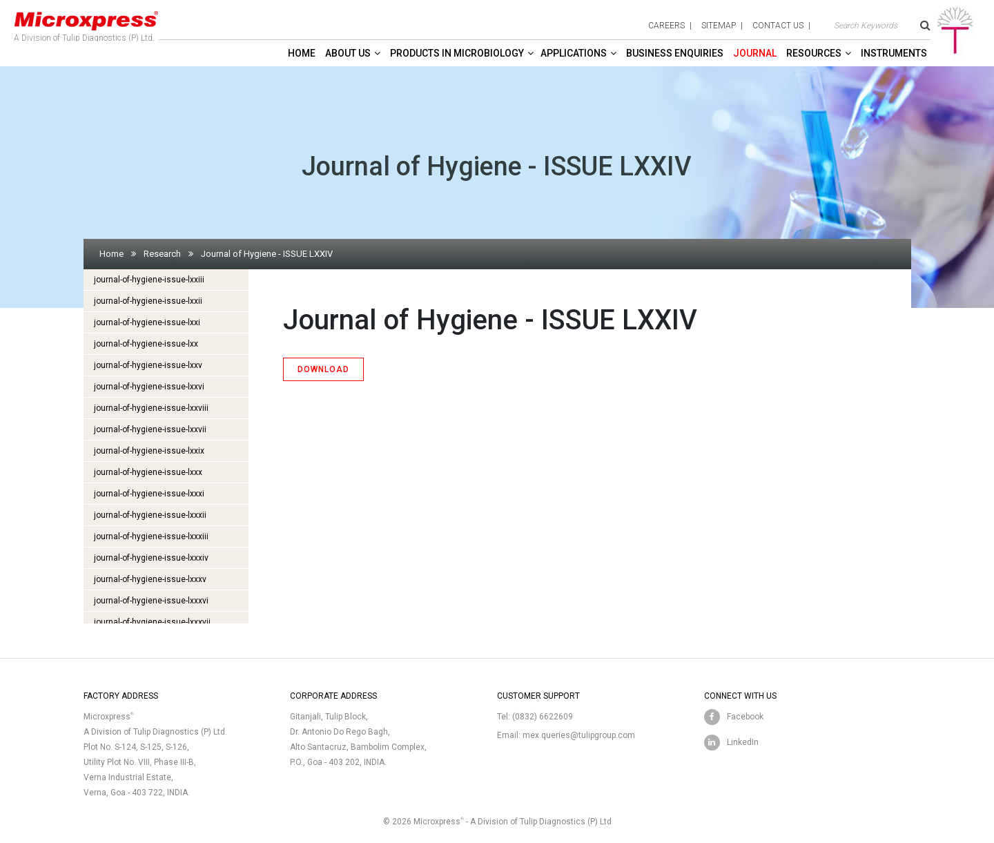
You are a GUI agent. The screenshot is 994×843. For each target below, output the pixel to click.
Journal (755, 53)
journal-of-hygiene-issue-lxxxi (149, 493)
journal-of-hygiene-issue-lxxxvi (151, 600)
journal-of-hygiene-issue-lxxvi (149, 386)
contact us (777, 25)
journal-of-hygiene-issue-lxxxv (150, 579)
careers (666, 25)
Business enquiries (674, 53)
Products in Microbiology (457, 53)
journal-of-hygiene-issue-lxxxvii (152, 622)
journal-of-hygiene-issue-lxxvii (150, 429)
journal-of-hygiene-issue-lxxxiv (151, 558)
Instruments (894, 53)
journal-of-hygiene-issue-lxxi (147, 322)
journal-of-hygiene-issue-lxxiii (149, 279)
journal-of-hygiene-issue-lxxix (149, 451)
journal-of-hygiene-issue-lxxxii (150, 515)
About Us (348, 53)
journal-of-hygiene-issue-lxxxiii (151, 536)
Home (301, 53)
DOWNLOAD (323, 369)
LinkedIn (743, 742)
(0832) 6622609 (542, 716)
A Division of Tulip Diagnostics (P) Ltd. (86, 23)
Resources (813, 53)
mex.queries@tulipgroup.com (579, 735)
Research (162, 254)
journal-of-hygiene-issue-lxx (146, 344)
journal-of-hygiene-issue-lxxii (148, 301)
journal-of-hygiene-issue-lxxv (148, 365)
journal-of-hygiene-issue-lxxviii (151, 408)
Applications (573, 53)
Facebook (745, 717)
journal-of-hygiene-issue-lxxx (148, 472)
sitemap (718, 25)
